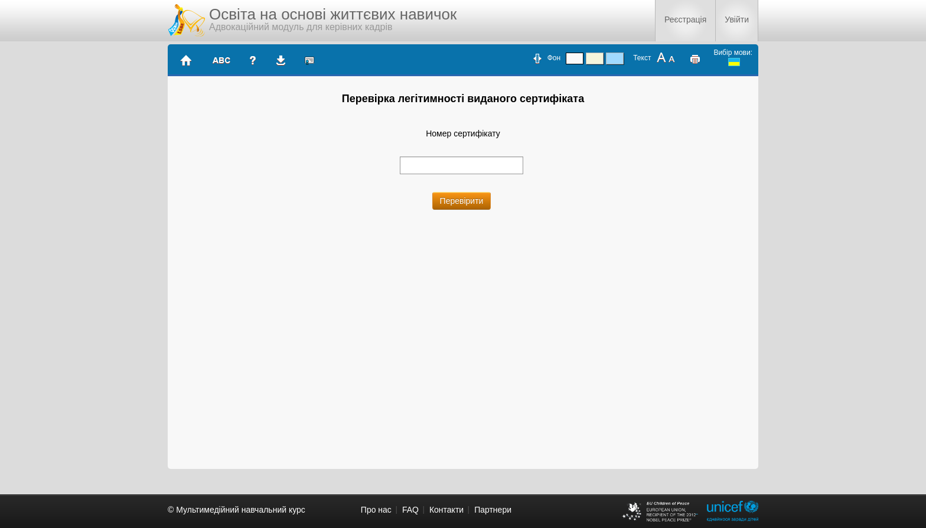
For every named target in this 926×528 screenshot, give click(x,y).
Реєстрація (685, 19)
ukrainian (734, 62)
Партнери (492, 509)
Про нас (376, 509)
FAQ (410, 509)
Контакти (446, 509)
